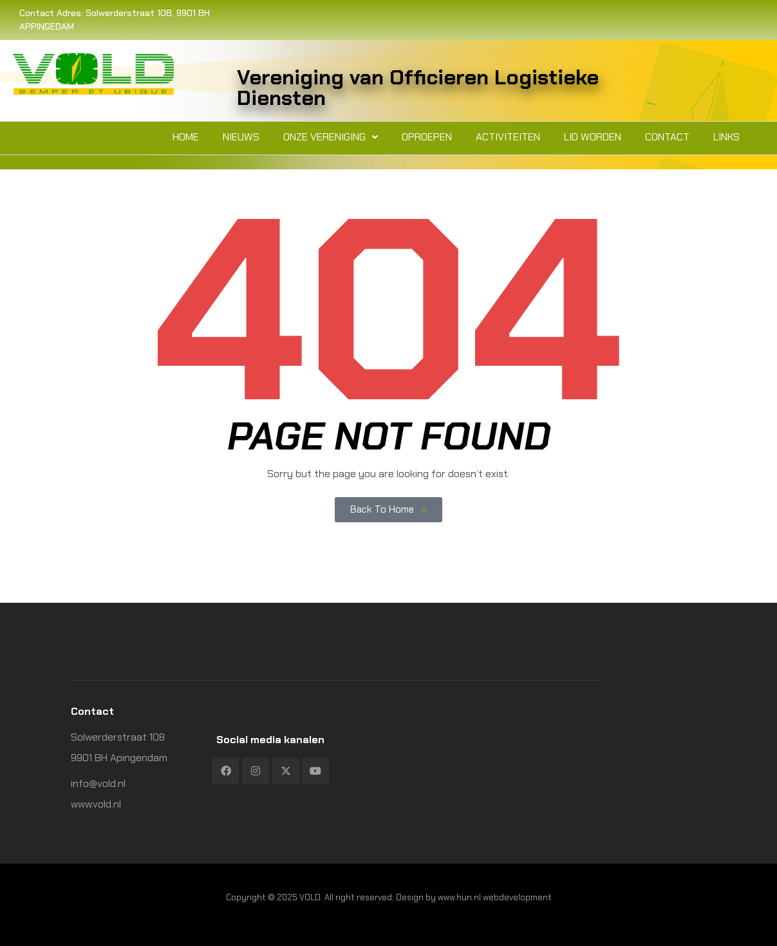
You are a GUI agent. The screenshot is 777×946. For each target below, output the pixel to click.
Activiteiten (508, 137)
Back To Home (388, 509)
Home (186, 137)
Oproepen (427, 137)
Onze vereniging (330, 137)
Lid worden (592, 137)
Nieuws (241, 137)
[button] (330, 137)
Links (726, 137)
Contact (667, 137)
